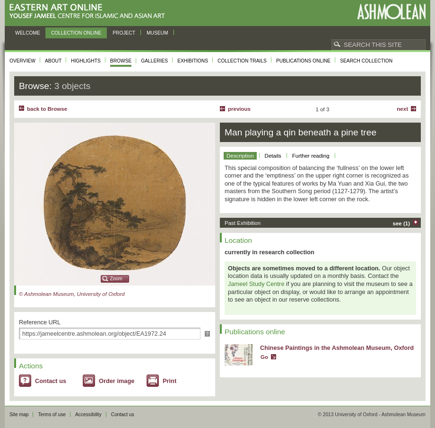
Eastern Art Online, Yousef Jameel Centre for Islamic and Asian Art (89, 11)
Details (273, 156)
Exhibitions (192, 60)
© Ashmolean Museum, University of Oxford (72, 294)
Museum (157, 33)
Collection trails (242, 60)
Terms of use (52, 414)
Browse (121, 60)
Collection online (76, 33)
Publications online (303, 60)
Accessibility (88, 414)
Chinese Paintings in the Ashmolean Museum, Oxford (337, 347)
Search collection (366, 60)
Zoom (116, 278)
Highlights (86, 60)
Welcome (27, 33)
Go (264, 357)
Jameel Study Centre (256, 283)
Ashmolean (391, 11)
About (53, 60)
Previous (239, 109)
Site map (18, 414)
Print (169, 380)
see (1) (401, 223)
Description (240, 156)
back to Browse (47, 109)
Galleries (154, 60)
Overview (22, 60)
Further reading (311, 156)
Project (124, 33)
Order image (116, 380)
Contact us (50, 380)
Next (402, 109)
